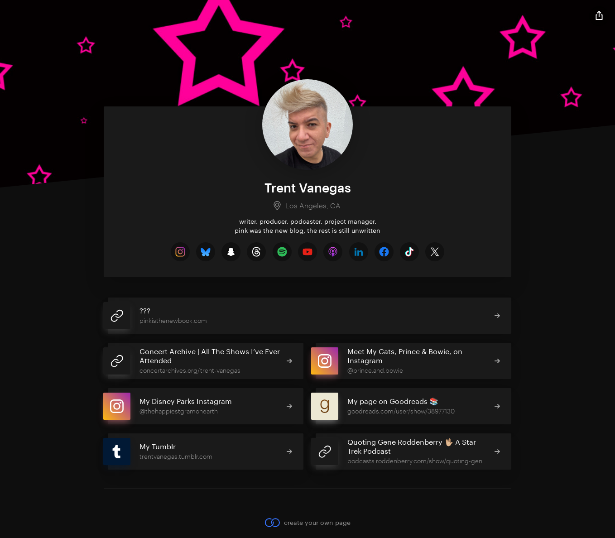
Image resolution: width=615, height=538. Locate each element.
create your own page (307, 522)
